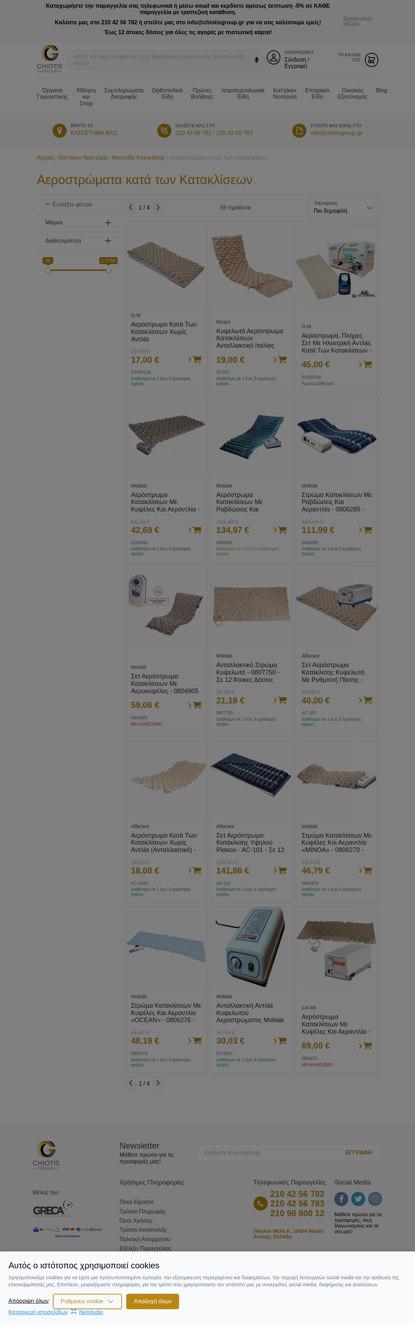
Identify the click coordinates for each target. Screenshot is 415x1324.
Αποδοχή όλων (152, 1301)
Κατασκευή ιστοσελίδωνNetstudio (55, 1312)
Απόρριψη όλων (28, 1301)
